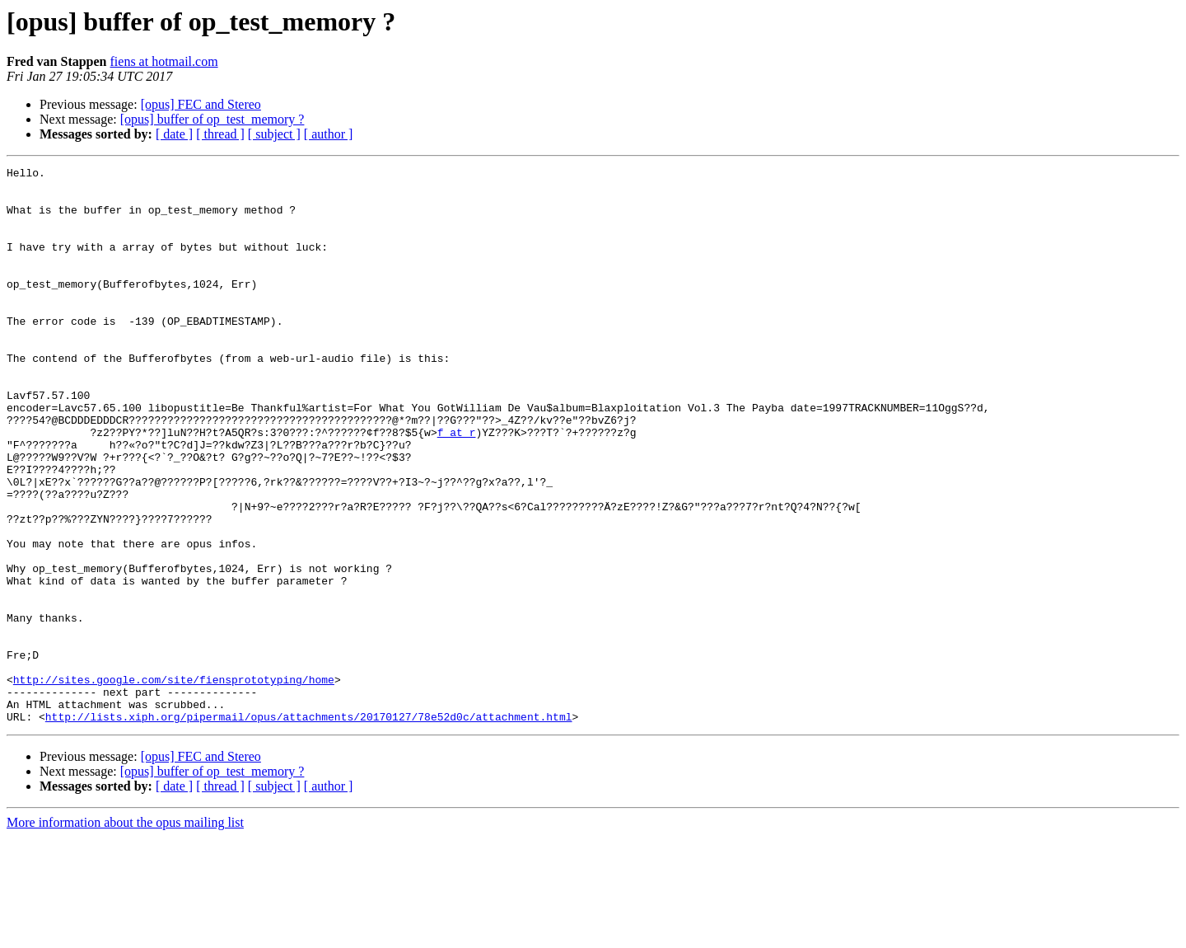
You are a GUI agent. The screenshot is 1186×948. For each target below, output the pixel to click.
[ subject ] (274, 134)
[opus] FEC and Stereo (201, 104)
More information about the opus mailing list (125, 934)
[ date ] (174, 134)
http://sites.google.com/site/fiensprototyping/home (173, 783)
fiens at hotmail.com (164, 61)
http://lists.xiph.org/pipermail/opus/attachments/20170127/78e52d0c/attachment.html (308, 827)
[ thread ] (220, 134)
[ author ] (328, 134)
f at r (456, 486)
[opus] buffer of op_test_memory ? (212, 119)
